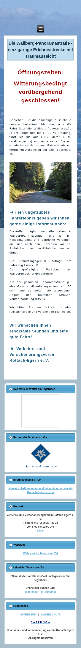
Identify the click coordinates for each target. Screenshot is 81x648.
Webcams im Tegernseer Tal (40, 553)
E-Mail (40, 530)
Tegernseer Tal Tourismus (40, 591)
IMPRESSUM (28, 614)
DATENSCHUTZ (50, 614)
